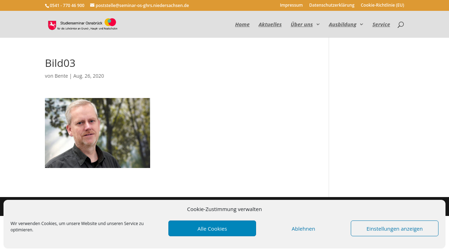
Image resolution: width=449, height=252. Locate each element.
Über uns (302, 25)
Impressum (291, 5)
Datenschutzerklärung (331, 5)
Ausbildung (342, 25)
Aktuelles (270, 25)
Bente (61, 75)
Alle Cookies (212, 228)
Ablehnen (303, 228)
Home (242, 25)
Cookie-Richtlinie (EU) (382, 5)
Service (381, 25)
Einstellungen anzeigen (395, 228)
